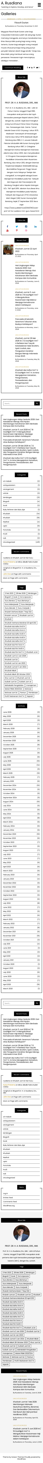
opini (19, 19)
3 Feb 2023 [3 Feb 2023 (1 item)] (9, 593)
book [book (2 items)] (15, 597)
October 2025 (21, 745)
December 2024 (21, 785)
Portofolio (21, 530)
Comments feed (10, 1201)
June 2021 (21, 948)
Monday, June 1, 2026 (27, 328)
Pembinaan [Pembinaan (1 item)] (33, 692)
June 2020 (21, 976)
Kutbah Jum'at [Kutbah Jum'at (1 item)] (11, 681)
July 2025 (21, 757)
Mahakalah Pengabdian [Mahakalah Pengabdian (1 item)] (14, 685)
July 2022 (21, 903)
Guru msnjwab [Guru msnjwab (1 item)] (23, 608)
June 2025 (21, 761)
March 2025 (21, 773)
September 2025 (21, 749)
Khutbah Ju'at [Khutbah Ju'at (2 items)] (32, 652)
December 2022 (21, 883)
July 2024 (21, 806)
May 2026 (21, 716)
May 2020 (21, 980)
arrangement (21, 489)
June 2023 (21, 858)
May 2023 (21, 862)
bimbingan (11, 19)
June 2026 (21, 712)
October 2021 (21, 940)
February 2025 (21, 777)
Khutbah (21, 513)
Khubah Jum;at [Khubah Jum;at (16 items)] (11, 615)
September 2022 (21, 895)
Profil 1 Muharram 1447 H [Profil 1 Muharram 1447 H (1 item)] (14, 696)
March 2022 (21, 919)
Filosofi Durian (21, 22)
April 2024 (21, 818)
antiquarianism (21, 485)
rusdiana (10, 26)
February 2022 (21, 923)
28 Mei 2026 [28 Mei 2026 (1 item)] (21, 593)
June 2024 (21, 810)
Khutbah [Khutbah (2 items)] (8, 619)
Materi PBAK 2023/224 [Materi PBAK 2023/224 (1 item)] (13, 689)
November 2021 (21, 936)
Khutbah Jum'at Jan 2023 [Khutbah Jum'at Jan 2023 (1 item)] (15, 663)
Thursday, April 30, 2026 (25, 1419)
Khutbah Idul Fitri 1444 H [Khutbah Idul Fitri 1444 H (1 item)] (14, 645)
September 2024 (21, 797)
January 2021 (21, 960)
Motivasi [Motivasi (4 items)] (28, 689)
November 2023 (21, 838)
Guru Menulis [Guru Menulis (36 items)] (10, 608)
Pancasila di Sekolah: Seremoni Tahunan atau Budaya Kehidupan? (26, 322)
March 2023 (21, 871)
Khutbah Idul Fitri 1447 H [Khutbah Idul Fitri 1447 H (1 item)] (14, 652)
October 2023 (21, 842)
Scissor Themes (17, 1457)
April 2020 (21, 984)
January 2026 (21, 732)
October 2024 (21, 793)
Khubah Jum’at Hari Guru (23, 558)
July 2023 (21, 854)
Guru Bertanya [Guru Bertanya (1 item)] (23, 601)
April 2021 (21, 956)
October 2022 (21, 891)
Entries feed (8, 1197)
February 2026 (21, 728)
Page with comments (22, 574)
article (21, 493)
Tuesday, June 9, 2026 (27, 282)
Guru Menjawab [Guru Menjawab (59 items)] (27, 604)
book (21, 505)
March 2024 (21, 822)
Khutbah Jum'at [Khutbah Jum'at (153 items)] (11, 659)
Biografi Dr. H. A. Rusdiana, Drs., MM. (20, 569)
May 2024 (21, 814)
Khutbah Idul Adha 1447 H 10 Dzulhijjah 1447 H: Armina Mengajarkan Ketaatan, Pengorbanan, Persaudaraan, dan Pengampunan (27, 376)
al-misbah (21, 481)
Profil (21, 534)
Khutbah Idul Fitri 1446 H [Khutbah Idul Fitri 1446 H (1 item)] (14, 648)
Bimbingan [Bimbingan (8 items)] (32, 593)
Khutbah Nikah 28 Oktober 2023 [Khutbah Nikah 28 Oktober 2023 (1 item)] (17, 674)
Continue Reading (13, 67)
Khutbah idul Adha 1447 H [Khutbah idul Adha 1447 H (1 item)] (15, 641)
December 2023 (21, 834)
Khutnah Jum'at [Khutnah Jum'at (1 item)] (23, 678)
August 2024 (21, 801)
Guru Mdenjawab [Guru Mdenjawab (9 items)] (11, 604)
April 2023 (21, 867)
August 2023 (21, 850)
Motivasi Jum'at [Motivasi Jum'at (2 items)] (11, 692)
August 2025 (21, 753)
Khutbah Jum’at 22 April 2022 (26, 250)
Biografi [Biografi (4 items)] (8, 597)
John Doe (7, 574)
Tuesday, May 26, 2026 (27, 360)
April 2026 (21, 720)
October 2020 (21, 964)
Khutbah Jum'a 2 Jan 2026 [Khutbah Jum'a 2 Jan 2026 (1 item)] (15, 656)
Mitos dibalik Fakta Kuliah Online (20, 563)
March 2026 (21, 724)
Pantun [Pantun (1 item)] (23, 692)
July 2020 (21, 972)
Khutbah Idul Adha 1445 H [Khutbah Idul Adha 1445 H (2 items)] (15, 634)
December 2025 (21, 736)
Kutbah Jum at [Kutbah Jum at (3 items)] (25, 681)
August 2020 (21, 968)
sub (21, 538)
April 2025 (21, 769)
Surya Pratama (9, 562)
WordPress (21, 1459)
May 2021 (21, 952)
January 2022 (21, 927)
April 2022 (21, 915)
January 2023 (21, 879)
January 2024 (21, 830)
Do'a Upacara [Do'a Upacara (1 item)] (25, 597)
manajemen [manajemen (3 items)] (31, 685)
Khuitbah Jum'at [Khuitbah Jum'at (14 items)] (26, 615)
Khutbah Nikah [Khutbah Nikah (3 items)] (10, 670)
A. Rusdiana (11, 3)
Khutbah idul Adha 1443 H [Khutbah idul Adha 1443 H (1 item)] (15, 626)
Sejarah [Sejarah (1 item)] (30, 696)
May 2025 (21, 765)
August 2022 (21, 899)
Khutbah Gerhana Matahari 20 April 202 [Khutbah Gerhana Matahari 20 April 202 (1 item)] (20, 623)
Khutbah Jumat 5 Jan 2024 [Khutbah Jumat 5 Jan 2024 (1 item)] (15, 667)
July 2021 (21, 944)
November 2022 (21, 887)
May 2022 (21, 911)
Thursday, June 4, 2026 (33, 1442)
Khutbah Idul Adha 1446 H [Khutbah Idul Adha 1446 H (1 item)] (15, 637)
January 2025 (21, 781)
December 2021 (21, 931)
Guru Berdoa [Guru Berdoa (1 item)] (10, 601)
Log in (5, 1193)
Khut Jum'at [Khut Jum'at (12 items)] (10, 678)
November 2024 (21, 789)
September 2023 (21, 846)
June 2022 (21, 907)
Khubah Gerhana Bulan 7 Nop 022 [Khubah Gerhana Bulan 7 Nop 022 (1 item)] (18, 612)
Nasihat (21, 522)
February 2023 (21, 875)
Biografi (21, 501)
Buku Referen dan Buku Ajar (21, 509)
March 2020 (21, 988)
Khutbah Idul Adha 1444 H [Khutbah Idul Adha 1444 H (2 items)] (15, 630)
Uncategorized (29, 19)
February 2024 (21, 826)
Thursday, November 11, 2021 (27, 26)
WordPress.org (9, 1206)
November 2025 (21, 740)
